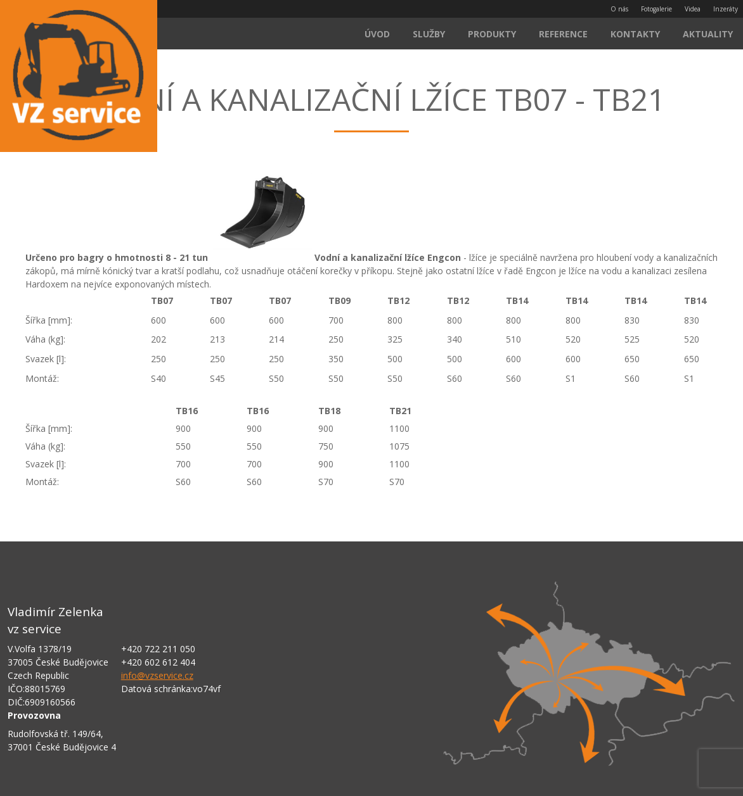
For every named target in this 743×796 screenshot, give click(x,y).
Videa (693, 8)
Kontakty (635, 34)
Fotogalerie (656, 8)
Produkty (492, 34)
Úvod (377, 34)
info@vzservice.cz (157, 675)
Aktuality (708, 34)
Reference (563, 34)
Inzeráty (725, 8)
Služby (429, 34)
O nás (619, 8)
